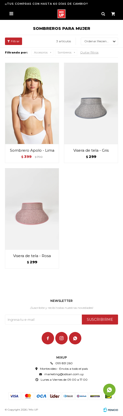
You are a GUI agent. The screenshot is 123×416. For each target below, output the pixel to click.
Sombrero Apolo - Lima (32, 150)
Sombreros (64, 52)
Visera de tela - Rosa (32, 255)
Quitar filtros (89, 52)
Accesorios (41, 52)
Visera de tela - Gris (91, 150)
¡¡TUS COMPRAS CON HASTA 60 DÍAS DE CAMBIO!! (46, 3)
